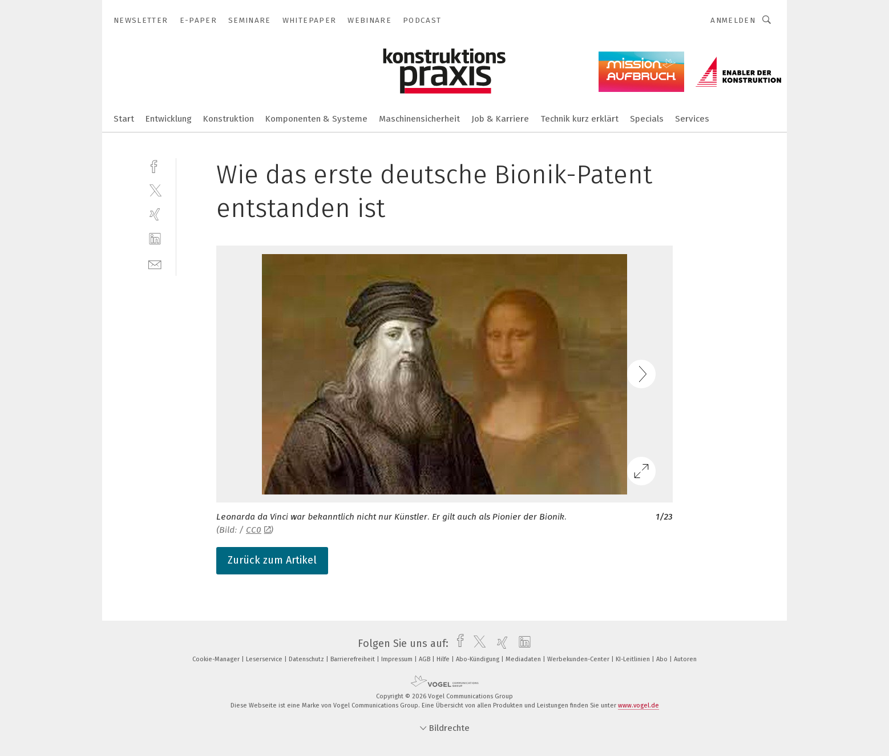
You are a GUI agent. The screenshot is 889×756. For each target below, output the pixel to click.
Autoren (685, 659)
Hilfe (444, 659)
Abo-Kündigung (478, 659)
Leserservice (265, 659)
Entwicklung (169, 119)
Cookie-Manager (216, 659)
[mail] (155, 263)
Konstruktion (228, 119)
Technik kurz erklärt (579, 119)
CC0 (258, 530)
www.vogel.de (638, 705)
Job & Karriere (500, 119)
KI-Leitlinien (634, 659)
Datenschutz (307, 659)
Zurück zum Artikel (272, 560)
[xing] (155, 214)
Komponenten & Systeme (316, 119)
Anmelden (732, 20)
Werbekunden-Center (579, 659)
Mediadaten (524, 659)
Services (692, 119)
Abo (662, 659)
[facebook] (155, 165)
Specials (647, 119)
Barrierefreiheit (353, 659)
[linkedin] (155, 239)
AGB (425, 659)
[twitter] (155, 190)
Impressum (397, 659)
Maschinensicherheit (419, 119)
